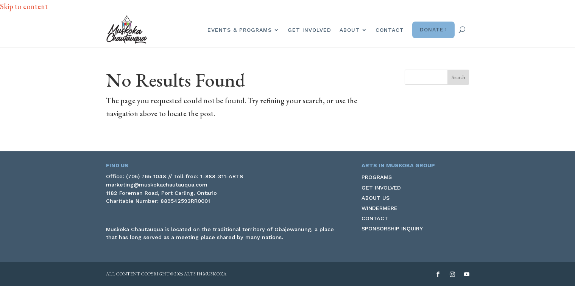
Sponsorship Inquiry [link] (392, 228)
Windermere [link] (379, 208)
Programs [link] (377, 177)
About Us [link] (376, 198)
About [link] (350, 30)
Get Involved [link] (309, 30)
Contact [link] (390, 30)
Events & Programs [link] (239, 30)
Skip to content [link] (24, 6)
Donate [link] (433, 30)
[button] (458, 77)
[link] (127, 29)
